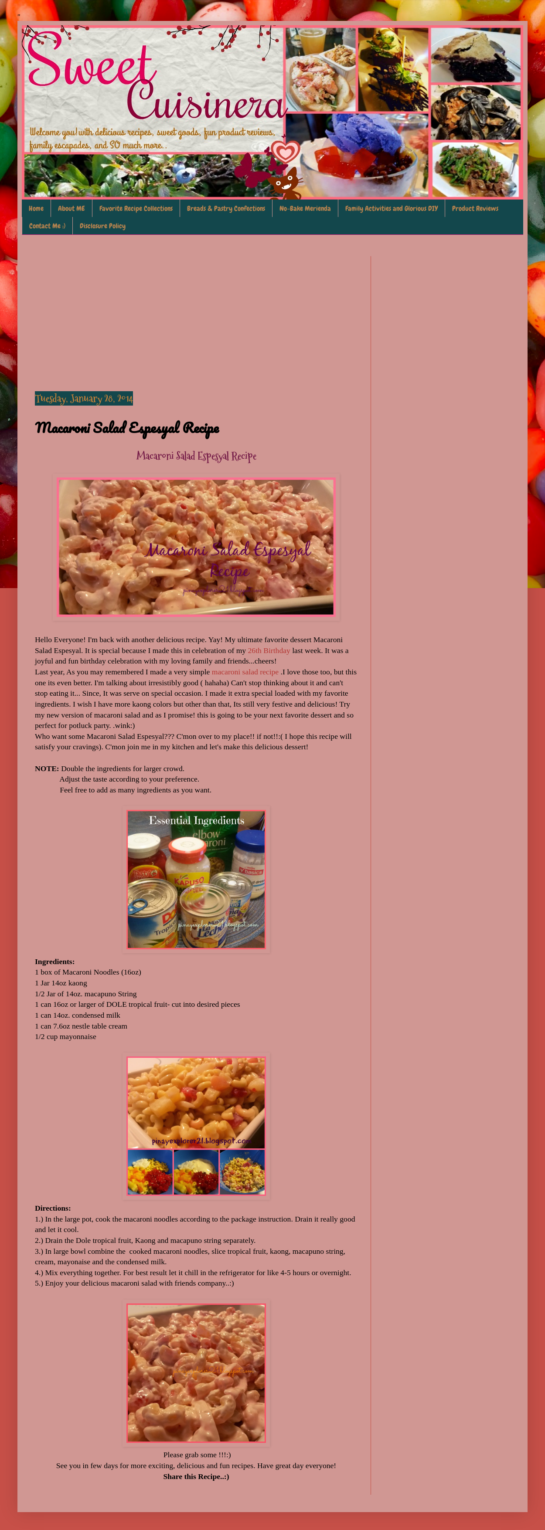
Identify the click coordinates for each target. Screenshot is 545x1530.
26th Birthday (269, 650)
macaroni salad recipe (246, 671)
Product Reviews (475, 208)
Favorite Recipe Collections (136, 208)
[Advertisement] (196, 317)
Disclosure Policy (103, 225)
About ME (71, 208)
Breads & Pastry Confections (226, 208)
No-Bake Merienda (305, 208)
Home (36, 208)
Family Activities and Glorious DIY (391, 208)
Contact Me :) (47, 225)
